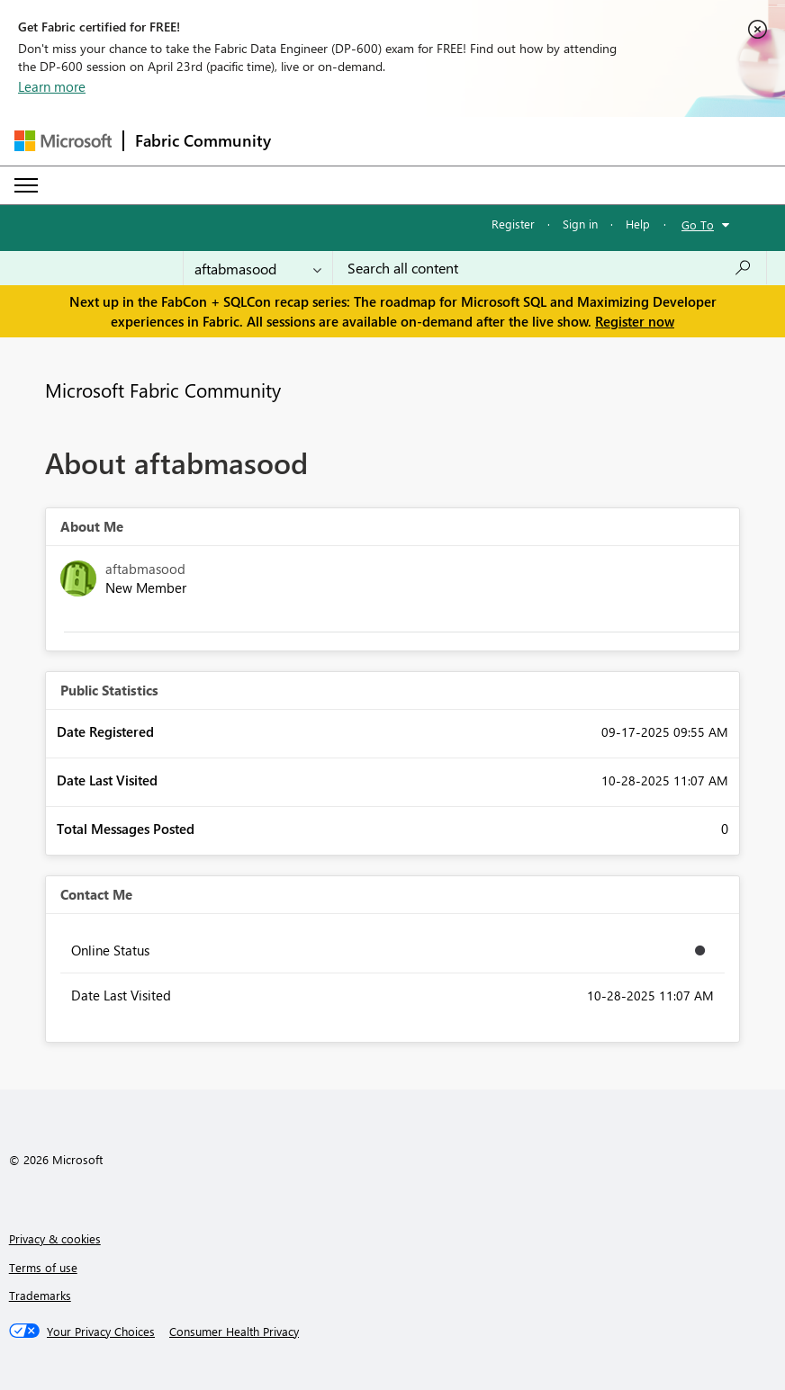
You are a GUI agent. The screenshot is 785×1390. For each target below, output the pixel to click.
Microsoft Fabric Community (163, 389)
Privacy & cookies (55, 1238)
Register (513, 223)
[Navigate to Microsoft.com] (63, 140)
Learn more (52, 86)
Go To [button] (697, 224)
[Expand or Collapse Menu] (26, 185)
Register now (634, 321)
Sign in (580, 223)
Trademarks (40, 1295)
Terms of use (43, 1267)
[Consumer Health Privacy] (234, 1331)
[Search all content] (549, 268)
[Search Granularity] (258, 268)
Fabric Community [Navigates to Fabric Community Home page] (203, 140)
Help (638, 223)
